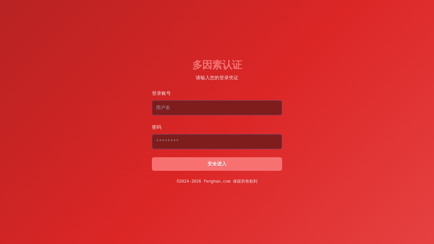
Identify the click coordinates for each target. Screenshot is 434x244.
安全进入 (217, 164)
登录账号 (161, 93)
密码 (156, 127)
